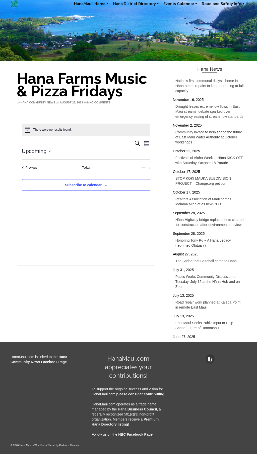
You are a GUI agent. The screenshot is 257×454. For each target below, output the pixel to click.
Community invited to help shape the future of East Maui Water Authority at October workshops (208, 137)
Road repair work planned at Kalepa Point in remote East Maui (207, 304)
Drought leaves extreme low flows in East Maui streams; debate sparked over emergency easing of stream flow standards (209, 111)
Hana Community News (38, 102)
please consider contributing (140, 394)
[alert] (86, 130)
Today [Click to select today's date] (86, 167)
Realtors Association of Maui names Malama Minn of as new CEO (203, 201)
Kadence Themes (69, 445)
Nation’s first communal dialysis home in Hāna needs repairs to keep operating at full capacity (209, 86)
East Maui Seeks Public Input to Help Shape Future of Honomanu (204, 325)
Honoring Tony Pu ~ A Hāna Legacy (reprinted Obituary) (203, 242)
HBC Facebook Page (135, 434)
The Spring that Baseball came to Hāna (206, 261)
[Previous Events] (29, 168)
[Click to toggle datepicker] (36, 151)
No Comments (99, 102)
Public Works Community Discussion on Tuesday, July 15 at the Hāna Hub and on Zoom (207, 282)
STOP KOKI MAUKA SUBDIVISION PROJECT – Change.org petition (203, 180)
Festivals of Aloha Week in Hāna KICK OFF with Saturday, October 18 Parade (209, 160)
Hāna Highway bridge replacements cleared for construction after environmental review (209, 222)
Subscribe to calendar (83, 185)
